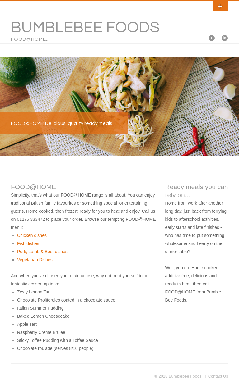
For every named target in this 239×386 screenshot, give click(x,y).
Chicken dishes (32, 235)
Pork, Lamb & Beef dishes (42, 251)
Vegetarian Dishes (35, 259)
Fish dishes (28, 243)
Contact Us (218, 376)
